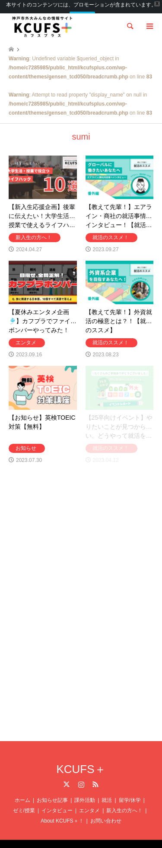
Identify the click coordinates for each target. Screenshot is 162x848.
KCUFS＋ (80, 761)
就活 (107, 792)
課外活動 (84, 792)
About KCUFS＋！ (62, 813)
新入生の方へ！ (124, 803)
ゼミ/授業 (24, 803)
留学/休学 (130, 792)
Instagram (81, 776)
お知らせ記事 (52, 792)
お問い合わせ (105, 813)
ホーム (22, 792)
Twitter (67, 776)
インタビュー (57, 803)
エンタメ (89, 803)
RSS (95, 776)
